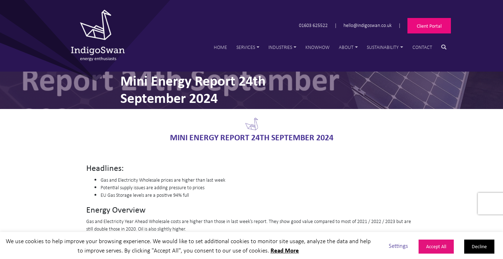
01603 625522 (313, 25)
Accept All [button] (436, 246)
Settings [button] (398, 245)
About (346, 47)
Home (220, 47)
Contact (422, 47)
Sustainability (383, 47)
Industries (280, 47)
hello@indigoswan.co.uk (367, 25)
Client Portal (429, 25)
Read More (285, 250)
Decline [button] (479, 246)
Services (245, 47)
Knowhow (317, 47)
